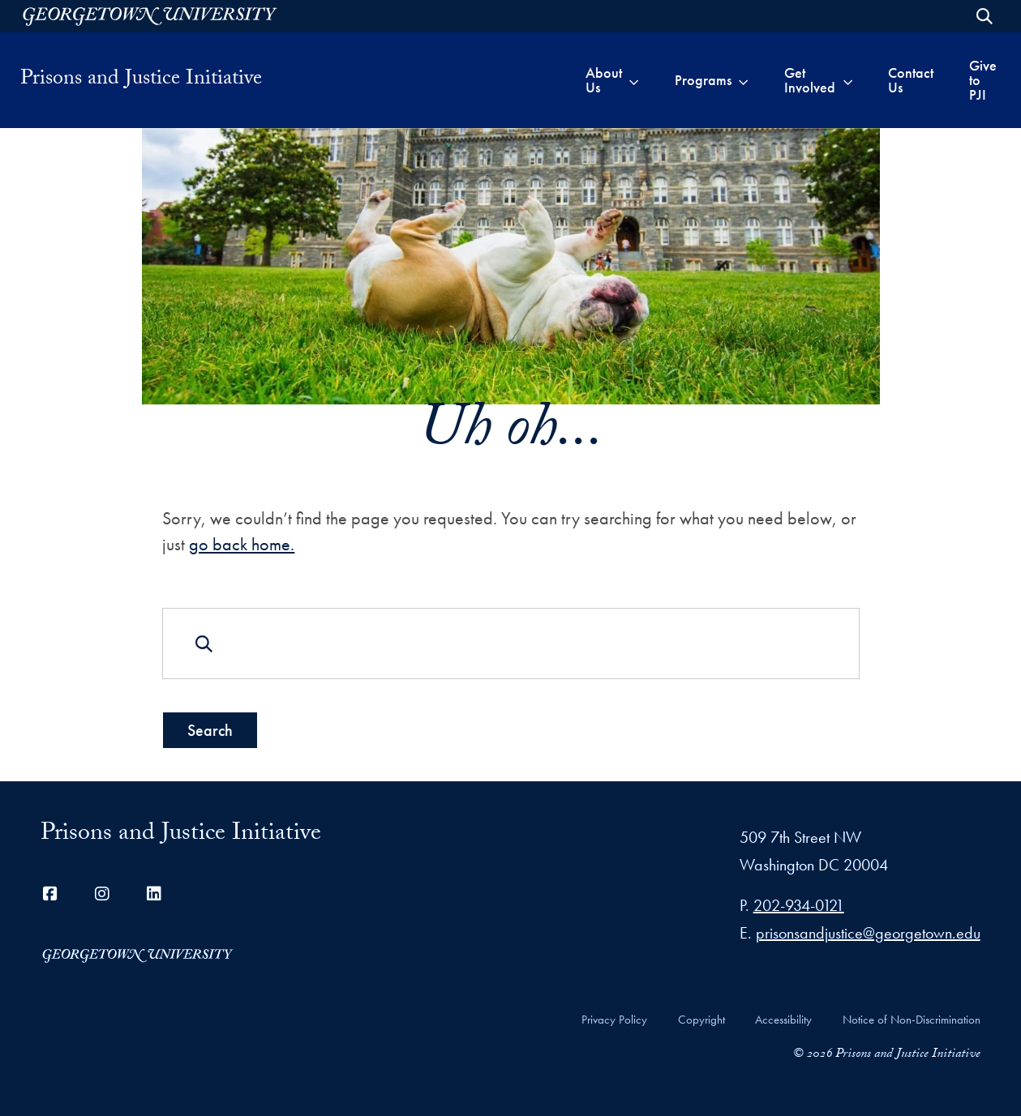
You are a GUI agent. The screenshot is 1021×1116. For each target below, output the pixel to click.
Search (210, 730)
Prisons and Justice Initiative (141, 80)
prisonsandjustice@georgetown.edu (868, 932)
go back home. (241, 544)
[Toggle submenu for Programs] (743, 80)
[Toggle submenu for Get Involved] (847, 80)
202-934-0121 (798, 905)
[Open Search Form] (984, 16)
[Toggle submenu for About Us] (633, 80)
